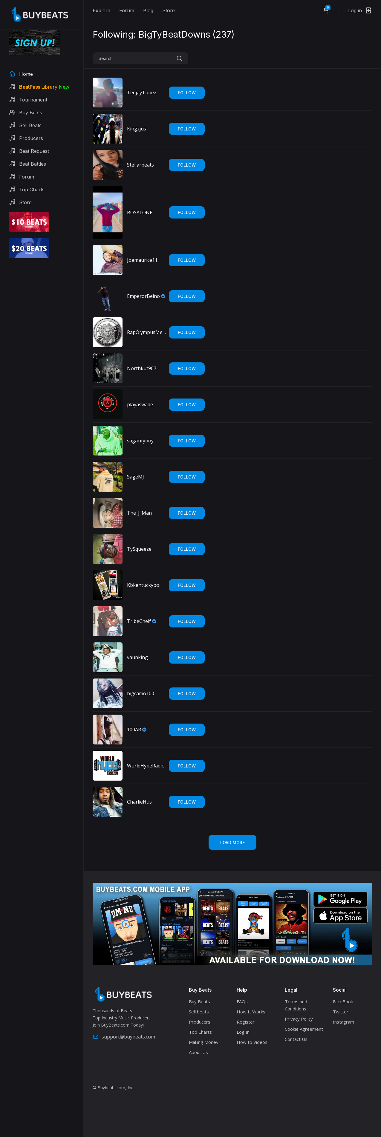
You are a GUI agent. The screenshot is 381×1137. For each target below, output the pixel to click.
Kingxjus (136, 128)
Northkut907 (141, 368)
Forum (126, 10)
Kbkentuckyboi (143, 585)
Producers (199, 1022)
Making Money (203, 1042)
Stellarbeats (140, 164)
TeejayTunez (141, 92)
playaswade (140, 404)
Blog (148, 10)
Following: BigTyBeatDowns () (164, 34)
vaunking (137, 657)
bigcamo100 (140, 693)
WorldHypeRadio (146, 765)
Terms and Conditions (296, 1005)
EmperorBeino (143, 296)
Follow (187, 92)
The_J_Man (139, 513)
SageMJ (135, 476)
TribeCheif (139, 621)
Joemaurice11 (142, 260)
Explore (101, 10)
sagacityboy (140, 440)
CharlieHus (139, 801)
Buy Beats (199, 1001)
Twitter (340, 1012)
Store (168, 10)
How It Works (251, 1012)
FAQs (242, 1001)
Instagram (343, 1022)
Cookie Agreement (304, 1029)
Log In (243, 1032)
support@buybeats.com (124, 1036)
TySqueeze (139, 549)
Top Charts (200, 1032)
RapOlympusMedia (146, 332)
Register (246, 1022)
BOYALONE (139, 212)
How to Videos (252, 1042)
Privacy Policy (299, 1019)
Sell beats (199, 1012)
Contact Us (296, 1039)
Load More (232, 842)
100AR (134, 729)
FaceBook (343, 1001)
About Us (198, 1052)
